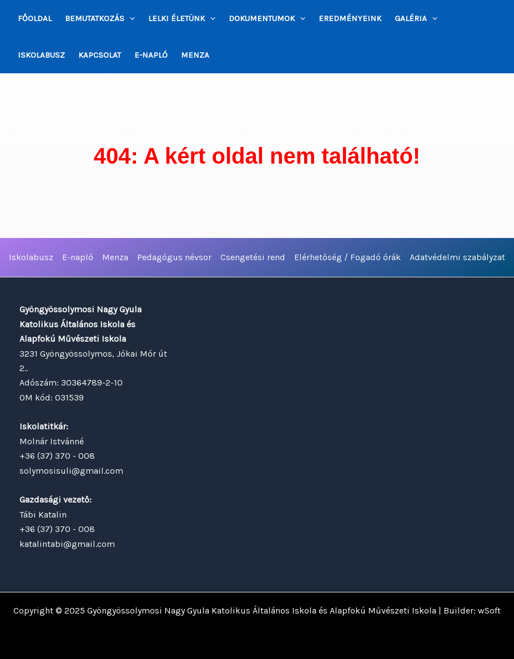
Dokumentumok (267, 18)
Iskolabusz (41, 55)
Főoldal (35, 18)
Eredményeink (350, 18)
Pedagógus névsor (174, 257)
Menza (195, 55)
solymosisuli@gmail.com (71, 470)
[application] (129, 18)
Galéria (416, 18)
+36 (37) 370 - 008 (57, 455)
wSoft (489, 610)
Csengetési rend (252, 257)
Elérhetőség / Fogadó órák (347, 257)
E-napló (151, 55)
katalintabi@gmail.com (67, 544)
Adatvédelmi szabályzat (457, 257)
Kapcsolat (99, 55)
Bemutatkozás (100, 18)
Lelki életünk (181, 18)
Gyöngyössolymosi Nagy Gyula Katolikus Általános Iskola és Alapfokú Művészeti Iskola (261, 610)
